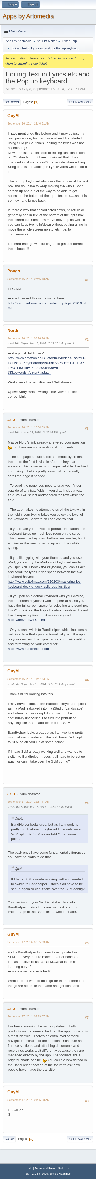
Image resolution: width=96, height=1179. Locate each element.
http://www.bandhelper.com (28, 649)
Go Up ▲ (63, 1168)
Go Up (9, 1138)
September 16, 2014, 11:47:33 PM (28, 678)
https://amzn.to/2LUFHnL (27, 620)
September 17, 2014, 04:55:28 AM (28, 1099)
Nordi (12, 330)
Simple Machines (60, 1173)
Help (29, 1168)
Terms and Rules (45, 1168)
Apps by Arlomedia (28, 16)
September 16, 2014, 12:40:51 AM (28, 123)
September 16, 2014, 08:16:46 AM (28, 338)
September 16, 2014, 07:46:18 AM (28, 278)
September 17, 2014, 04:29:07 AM (28, 1016)
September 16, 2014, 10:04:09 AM (28, 427)
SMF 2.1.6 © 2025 (36, 1173)
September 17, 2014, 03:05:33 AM (28, 942)
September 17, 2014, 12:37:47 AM (28, 801)
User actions (80, 102)
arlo (11, 419)
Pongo (13, 271)
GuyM (13, 115)
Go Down (12, 102)
